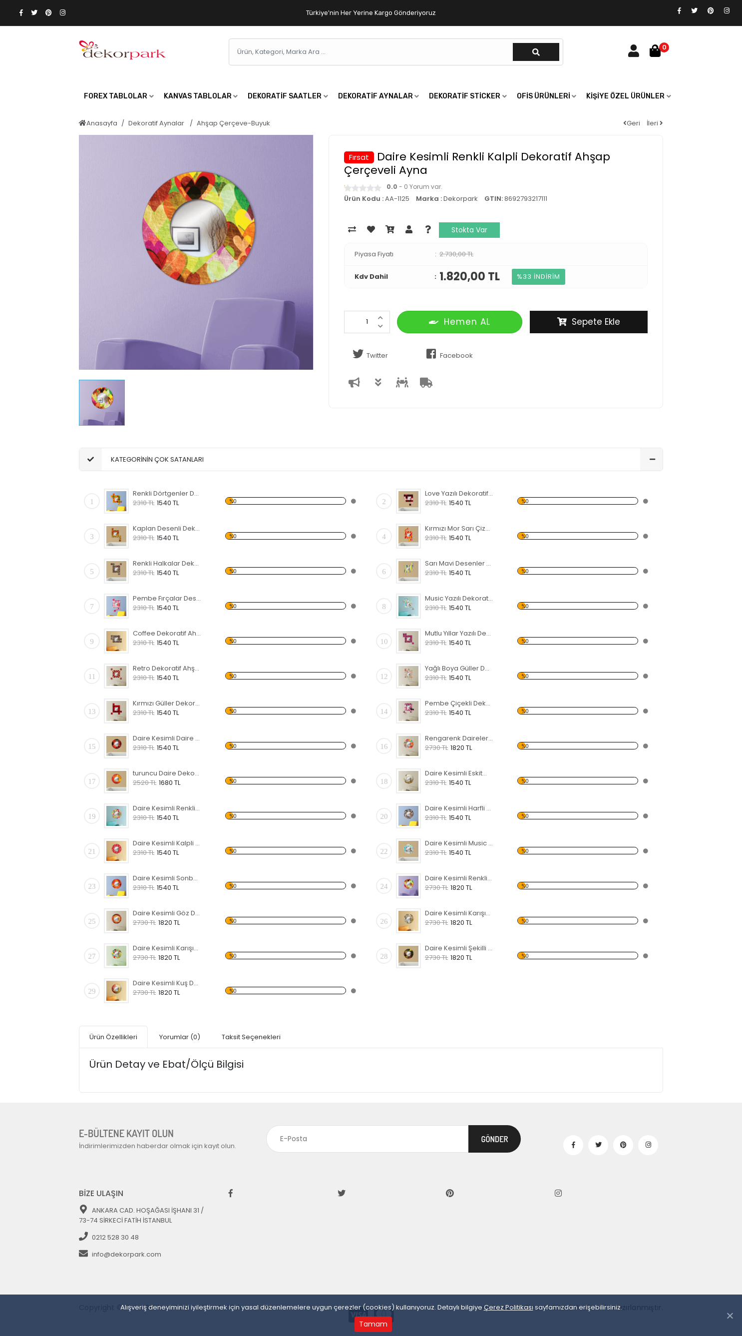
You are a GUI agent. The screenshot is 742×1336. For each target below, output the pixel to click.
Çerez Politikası (508, 1307)
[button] (119, 96)
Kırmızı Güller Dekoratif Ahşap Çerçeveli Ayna (167, 703)
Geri (631, 123)
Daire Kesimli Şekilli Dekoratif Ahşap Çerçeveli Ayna (459, 948)
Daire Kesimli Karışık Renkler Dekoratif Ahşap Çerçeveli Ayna (167, 948)
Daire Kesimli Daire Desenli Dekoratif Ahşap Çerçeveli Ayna (167, 738)
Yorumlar (179, 1037)
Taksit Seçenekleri (251, 1037)
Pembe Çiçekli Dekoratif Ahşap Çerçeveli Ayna (459, 703)
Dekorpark (460, 198)
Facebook (447, 354)
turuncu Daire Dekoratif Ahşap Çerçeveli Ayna (167, 773)
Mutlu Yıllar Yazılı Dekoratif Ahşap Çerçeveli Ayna (459, 633)
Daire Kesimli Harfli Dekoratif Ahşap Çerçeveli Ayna (459, 808)
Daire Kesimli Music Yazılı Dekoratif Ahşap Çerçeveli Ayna (459, 843)
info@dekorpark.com (120, 1254)
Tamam (373, 1324)
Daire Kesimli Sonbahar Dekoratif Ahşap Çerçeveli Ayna (167, 878)
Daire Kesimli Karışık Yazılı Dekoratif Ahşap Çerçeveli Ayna (459, 913)
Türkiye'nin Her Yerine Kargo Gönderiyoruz (371, 12)
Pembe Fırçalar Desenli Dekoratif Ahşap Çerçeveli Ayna (167, 598)
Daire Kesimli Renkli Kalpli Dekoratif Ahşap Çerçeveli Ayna (459, 878)
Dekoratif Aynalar (157, 123)
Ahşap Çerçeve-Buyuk (233, 123)
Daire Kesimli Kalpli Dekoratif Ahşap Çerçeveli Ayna (167, 843)
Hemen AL (459, 321)
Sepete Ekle (588, 322)
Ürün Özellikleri (113, 1037)
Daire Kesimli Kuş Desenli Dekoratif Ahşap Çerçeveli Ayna (167, 983)
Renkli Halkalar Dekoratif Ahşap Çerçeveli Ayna (167, 563)
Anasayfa (98, 123)
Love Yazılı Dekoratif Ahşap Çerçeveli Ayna (459, 493)
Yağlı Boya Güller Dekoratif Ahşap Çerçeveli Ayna (459, 668)
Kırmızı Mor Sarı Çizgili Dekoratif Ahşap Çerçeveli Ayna (459, 528)
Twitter (368, 354)
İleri (655, 123)
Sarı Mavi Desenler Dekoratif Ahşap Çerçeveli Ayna (459, 563)
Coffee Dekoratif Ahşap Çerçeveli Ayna (167, 633)
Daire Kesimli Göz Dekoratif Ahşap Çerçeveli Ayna (167, 913)
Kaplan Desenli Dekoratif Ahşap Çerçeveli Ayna (167, 528)
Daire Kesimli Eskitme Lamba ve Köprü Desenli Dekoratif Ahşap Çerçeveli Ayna (459, 773)
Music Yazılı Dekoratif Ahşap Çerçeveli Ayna (459, 598)
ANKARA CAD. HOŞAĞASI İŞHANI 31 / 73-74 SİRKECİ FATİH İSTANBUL (141, 1215)
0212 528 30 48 (109, 1237)
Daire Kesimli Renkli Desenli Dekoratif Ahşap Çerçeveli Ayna (167, 808)
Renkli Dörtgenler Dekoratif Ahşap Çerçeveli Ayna (167, 493)
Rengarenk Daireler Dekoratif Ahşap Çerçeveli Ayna (459, 738)
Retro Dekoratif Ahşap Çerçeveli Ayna (167, 668)
